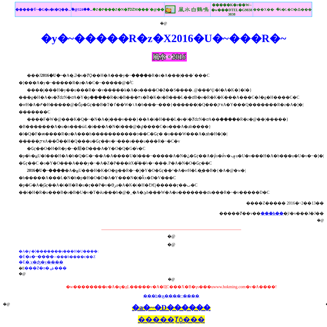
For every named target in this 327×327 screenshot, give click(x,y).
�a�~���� (39, 256)
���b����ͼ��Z (76, 257)
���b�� (272, 213)
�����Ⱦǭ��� (171, 319)
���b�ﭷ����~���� (171, 296)
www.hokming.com (229, 286)
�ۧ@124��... (117, 9)
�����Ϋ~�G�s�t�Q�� (43, 9)
